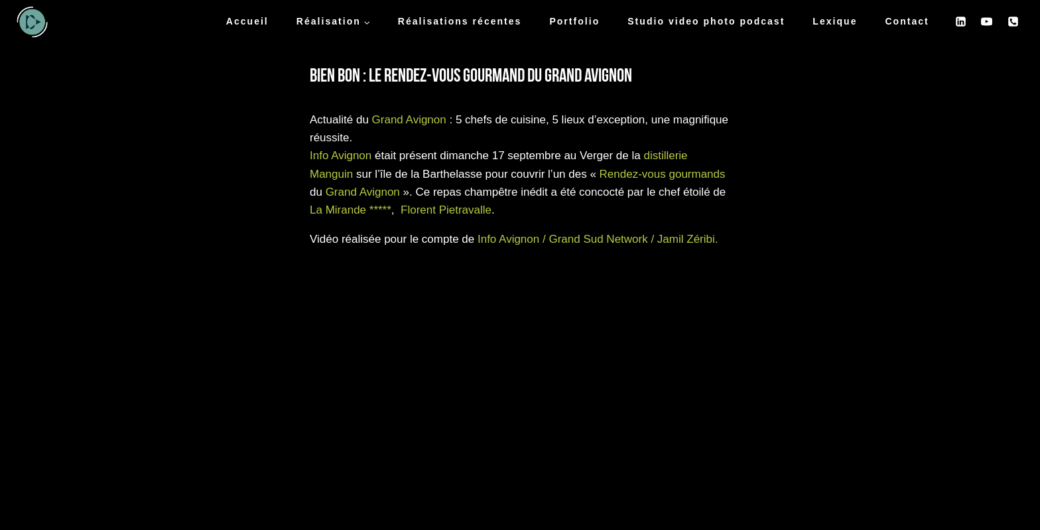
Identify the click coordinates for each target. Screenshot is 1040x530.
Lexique (834, 21)
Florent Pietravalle (446, 210)
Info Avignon (340, 155)
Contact (907, 21)
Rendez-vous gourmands (663, 174)
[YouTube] (987, 22)
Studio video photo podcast (706, 21)
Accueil (247, 21)
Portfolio (574, 21)
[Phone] (1013, 22)
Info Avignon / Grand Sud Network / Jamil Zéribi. (598, 239)
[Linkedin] (961, 22)
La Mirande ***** (350, 210)
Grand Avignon (409, 119)
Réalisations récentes (460, 21)
